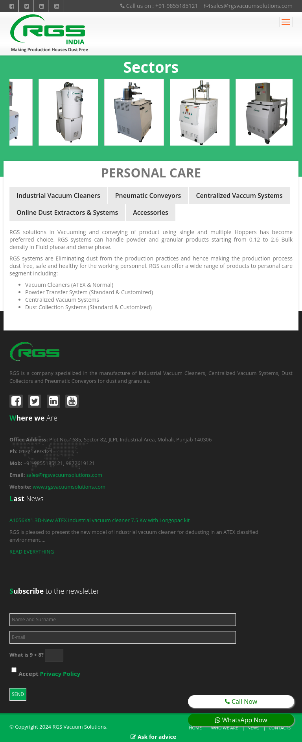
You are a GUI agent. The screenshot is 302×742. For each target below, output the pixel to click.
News (253, 728)
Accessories (150, 212)
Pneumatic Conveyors (148, 195)
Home (195, 728)
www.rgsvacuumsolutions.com (69, 486)
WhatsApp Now (241, 720)
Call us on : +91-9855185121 (159, 5)
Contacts (280, 728)
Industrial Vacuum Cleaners (58, 195)
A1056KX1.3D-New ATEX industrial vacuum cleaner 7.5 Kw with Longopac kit (99, 520)
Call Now (241, 701)
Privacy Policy (60, 673)
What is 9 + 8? (26, 654)
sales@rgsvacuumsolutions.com (248, 5)
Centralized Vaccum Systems (239, 195)
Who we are (224, 728)
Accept (49, 673)
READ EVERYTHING (31, 551)
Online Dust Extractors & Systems (67, 212)
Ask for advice (157, 736)
